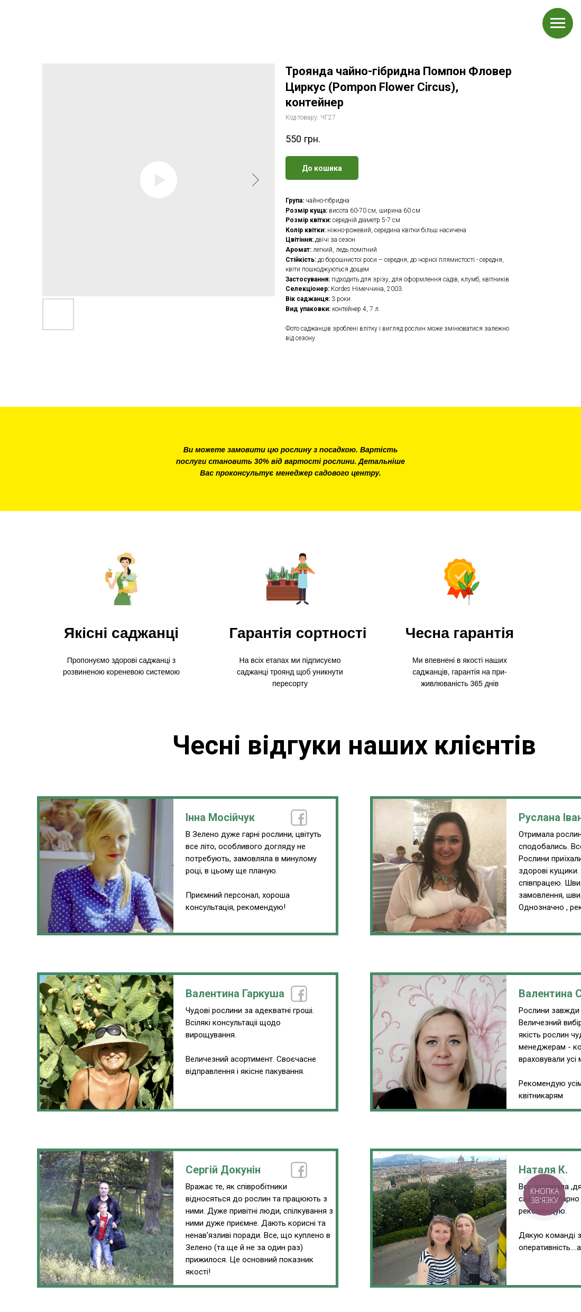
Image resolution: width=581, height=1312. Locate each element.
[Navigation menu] (557, 23)
